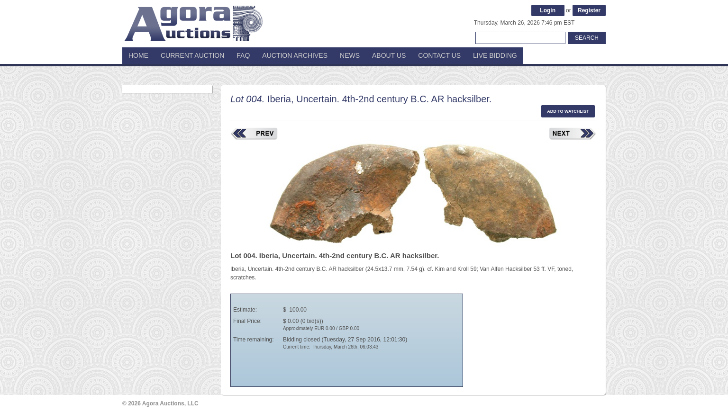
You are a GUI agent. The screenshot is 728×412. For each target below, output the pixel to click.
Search (587, 38)
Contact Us (439, 55)
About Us (389, 55)
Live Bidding (495, 55)
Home (138, 55)
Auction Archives (295, 55)
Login (547, 10)
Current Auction (192, 55)
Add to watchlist (568, 111)
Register (589, 10)
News (350, 55)
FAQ (243, 55)
